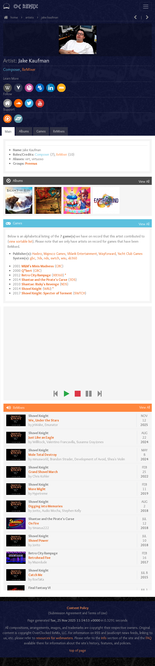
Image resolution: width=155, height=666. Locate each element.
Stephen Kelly (71, 511)
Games (41, 131)
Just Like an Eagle (41, 437)
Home (14, 17)
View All (144, 181)
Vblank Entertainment (82, 254)
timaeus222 (41, 528)
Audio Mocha (51, 511)
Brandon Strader (61, 459)
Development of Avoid (90, 459)
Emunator (51, 425)
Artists (29, 17)
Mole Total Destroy (42, 455)
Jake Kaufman (49, 17)
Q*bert (27, 271)
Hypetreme (40, 493)
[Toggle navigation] (146, 6)
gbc (32, 258)
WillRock (39, 442)
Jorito (36, 511)
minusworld (40, 459)
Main (8, 131)
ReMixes (59, 131)
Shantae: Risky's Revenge (40, 284)
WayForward (107, 254)
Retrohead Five (39, 558)
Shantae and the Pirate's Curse (44, 280)
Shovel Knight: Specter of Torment (47, 293)
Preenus (31, 163)
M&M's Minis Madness (38, 266)
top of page (77, 650)
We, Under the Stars (43, 420)
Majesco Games (54, 254)
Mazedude (40, 562)
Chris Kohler (41, 476)
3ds (39, 258)
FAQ (149, 638)
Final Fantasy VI (39, 588)
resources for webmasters (54, 638)
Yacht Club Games (130, 254)
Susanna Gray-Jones (90, 442)
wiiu (63, 258)
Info (104, 638)
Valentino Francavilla (60, 442)
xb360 (72, 258)
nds (46, 258)
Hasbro (37, 254)
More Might (37, 489)
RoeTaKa (38, 579)
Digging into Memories (45, 506)
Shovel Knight (32, 289)
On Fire (33, 523)
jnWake (38, 425)
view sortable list (21, 241)
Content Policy (77, 608)
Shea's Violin (116, 459)
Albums (24, 131)
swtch (55, 258)
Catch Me (35, 575)
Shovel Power (38, 540)
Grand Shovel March (43, 472)
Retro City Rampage (36, 275)
